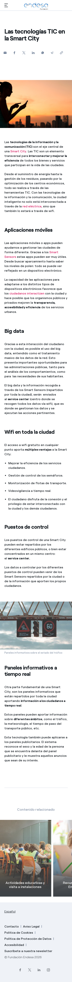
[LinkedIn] (39, 970)
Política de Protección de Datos (27, 939)
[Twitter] (24, 52)
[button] (6, 5)
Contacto (11, 926)
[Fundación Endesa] (36, 6)
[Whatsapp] (42, 52)
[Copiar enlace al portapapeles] (61, 52)
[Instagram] (48, 970)
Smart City (18, 151)
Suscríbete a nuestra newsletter (28, 951)
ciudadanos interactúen (26, 293)
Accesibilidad (14, 945)
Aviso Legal (31, 926)
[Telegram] (52, 52)
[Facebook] (14, 52)
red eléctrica (31, 206)
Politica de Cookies (18, 932)
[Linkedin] (33, 52)
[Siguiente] (66, 884)
